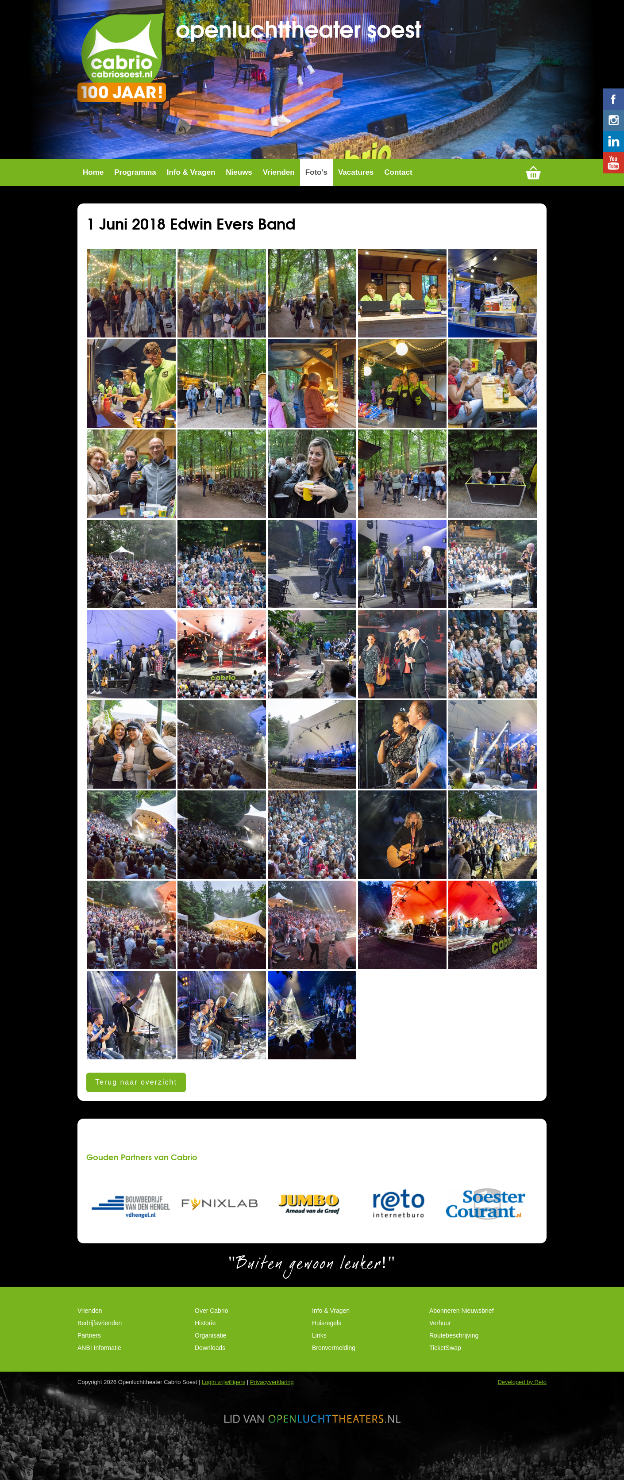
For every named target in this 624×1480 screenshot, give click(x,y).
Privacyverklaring (272, 1399)
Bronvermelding (333, 1365)
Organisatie (211, 1353)
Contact (398, 190)
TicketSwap (445, 1365)
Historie (205, 1340)
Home (93, 190)
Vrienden (279, 190)
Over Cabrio (211, 1328)
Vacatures (356, 190)
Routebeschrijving (453, 1353)
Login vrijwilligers (223, 1399)
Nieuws (239, 190)
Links (319, 1353)
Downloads (210, 1365)
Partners (89, 1353)
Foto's (316, 190)
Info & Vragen (191, 190)
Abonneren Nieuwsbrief (461, 1328)
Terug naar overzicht (136, 1100)
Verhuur (440, 1340)
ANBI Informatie (99, 1365)
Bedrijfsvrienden (99, 1340)
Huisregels (326, 1340)
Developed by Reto (522, 1399)
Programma (135, 190)
